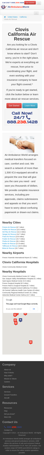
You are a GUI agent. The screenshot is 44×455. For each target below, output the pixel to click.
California (23, 17)
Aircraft (6, 398)
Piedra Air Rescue (8, 241)
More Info (7, 417)
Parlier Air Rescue (8, 243)
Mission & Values (10, 379)
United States (13, 17)
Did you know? (9, 414)
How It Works (9, 373)
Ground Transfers (10, 395)
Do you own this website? (14, 309)
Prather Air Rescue (9, 229)
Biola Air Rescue (8, 248)
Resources (8, 408)
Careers (7, 382)
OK (34, 309)
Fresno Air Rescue (9, 227)
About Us (7, 370)
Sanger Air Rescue (9, 234)
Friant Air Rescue (8, 236)
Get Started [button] (30, 3)
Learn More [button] (30, 105)
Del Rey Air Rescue (9, 232)
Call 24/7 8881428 (13, 3)
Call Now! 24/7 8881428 (22, 117)
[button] (20, 320)
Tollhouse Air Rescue (10, 246)
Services (7, 392)
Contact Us (8, 430)
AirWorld (15, 7)
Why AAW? (8, 376)
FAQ (5, 411)
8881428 (13, 427)
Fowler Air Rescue (9, 239)
